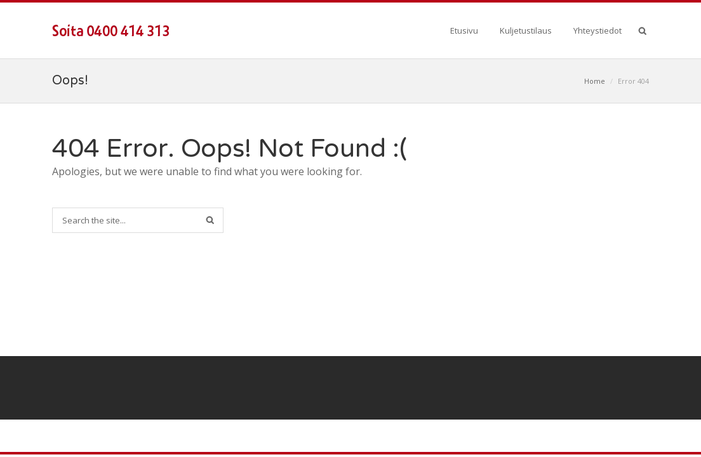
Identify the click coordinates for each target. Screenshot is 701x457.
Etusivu (464, 30)
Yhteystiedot (597, 30)
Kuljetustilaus (526, 30)
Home (594, 81)
